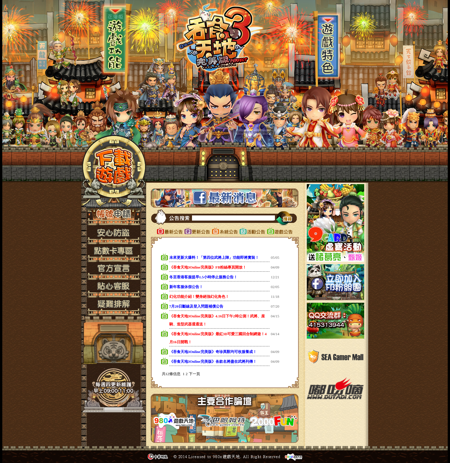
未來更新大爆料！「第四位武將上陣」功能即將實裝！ (214, 257)
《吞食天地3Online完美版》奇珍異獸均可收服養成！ (213, 352)
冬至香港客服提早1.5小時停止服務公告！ (203, 277)
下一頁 (194, 374)
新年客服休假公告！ (186, 287)
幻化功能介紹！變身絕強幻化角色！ (199, 296)
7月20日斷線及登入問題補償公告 (196, 306)
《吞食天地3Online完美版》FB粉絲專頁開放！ (208, 267)
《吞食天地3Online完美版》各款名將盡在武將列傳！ (213, 361)
